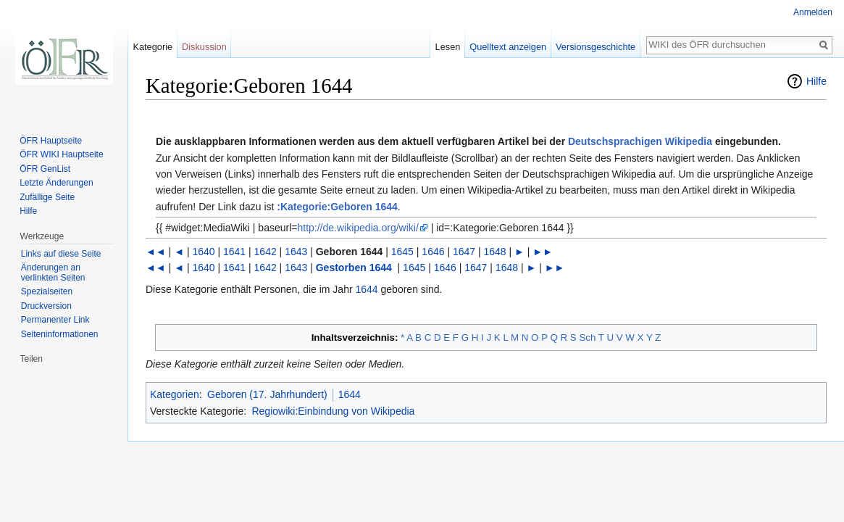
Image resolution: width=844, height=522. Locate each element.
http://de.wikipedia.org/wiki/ (357, 227)
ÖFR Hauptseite (51, 141)
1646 (433, 251)
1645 (402, 251)
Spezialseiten (46, 291)
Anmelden (812, 12)
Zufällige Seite (47, 197)
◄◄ (156, 251)
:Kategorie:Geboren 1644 (337, 206)
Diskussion (204, 46)
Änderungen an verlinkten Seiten (53, 272)
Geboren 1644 (349, 251)
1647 (464, 251)
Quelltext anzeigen (507, 46)
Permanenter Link (55, 320)
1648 (495, 251)
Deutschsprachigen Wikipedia (640, 141)
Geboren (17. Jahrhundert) (267, 394)
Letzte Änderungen (56, 183)
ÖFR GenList (45, 169)
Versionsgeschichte (595, 46)
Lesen (448, 46)
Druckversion (46, 306)
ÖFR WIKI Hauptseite (61, 154)
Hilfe (816, 81)
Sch (587, 337)
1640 (203, 251)
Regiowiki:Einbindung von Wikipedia (332, 411)
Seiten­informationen (60, 334)
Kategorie (152, 46)
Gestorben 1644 (354, 267)
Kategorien (174, 394)
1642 (265, 251)
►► (542, 251)
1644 (367, 289)
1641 (234, 251)
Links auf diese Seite (61, 254)
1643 (296, 251)
